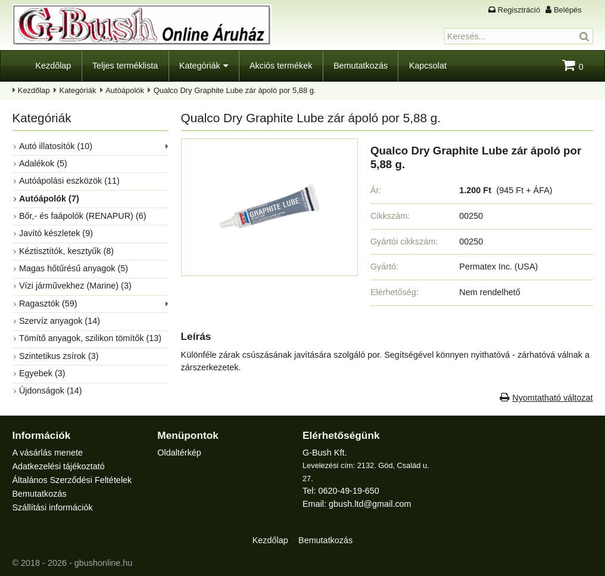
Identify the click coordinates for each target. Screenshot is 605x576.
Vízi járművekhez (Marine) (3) (75, 285)
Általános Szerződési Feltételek (72, 480)
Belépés (568, 9)
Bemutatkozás (360, 65)
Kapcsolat (428, 65)
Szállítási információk (53, 507)
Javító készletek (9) (56, 233)
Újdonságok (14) (50, 390)
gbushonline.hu (103, 563)
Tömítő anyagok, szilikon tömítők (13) (90, 338)
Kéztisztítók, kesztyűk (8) (66, 251)
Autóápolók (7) (49, 198)
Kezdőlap (53, 65)
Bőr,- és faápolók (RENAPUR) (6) (82, 216)
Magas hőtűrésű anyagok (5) (73, 268)
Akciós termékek (281, 65)
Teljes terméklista (125, 65)
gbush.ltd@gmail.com (370, 504)
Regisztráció (519, 9)
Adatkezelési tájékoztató (59, 466)
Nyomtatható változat (552, 397)
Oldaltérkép (179, 452)
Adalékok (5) (43, 163)
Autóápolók (124, 90)
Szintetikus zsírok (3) (59, 356)
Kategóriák (199, 65)
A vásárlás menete (48, 452)
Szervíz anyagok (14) (59, 321)
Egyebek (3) (42, 373)
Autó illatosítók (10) (55, 146)
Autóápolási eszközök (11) (69, 180)
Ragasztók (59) (48, 303)
